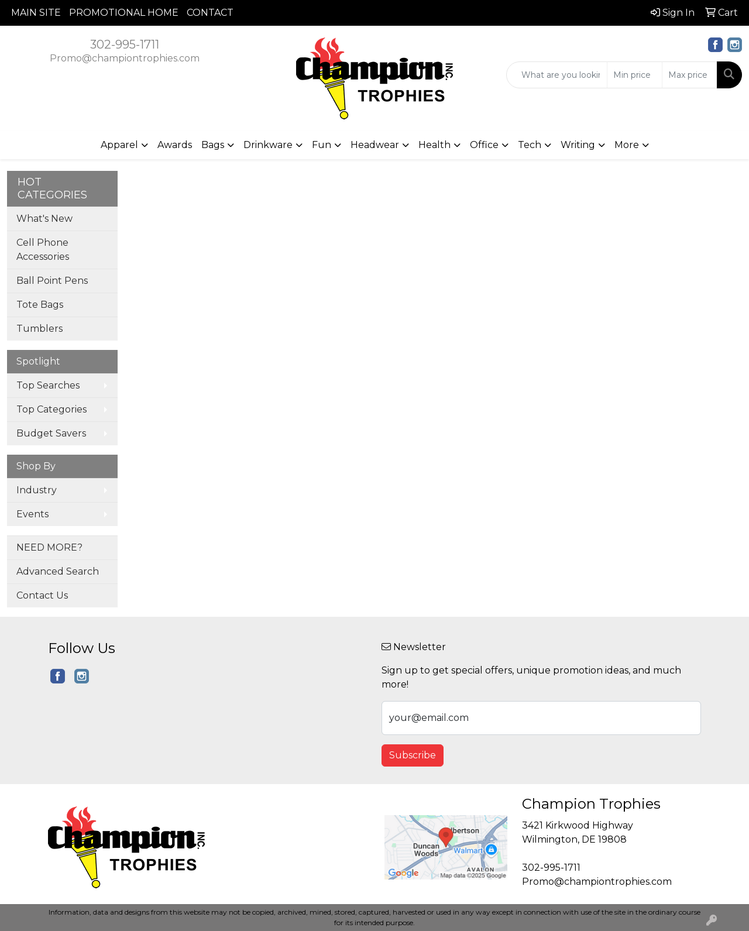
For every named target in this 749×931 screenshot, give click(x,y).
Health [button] (434, 144)
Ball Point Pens (52, 280)
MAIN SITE (36, 12)
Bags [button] (212, 144)
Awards (174, 144)
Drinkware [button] (268, 144)
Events (32, 514)
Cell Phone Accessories (42, 249)
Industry (36, 490)
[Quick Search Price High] (689, 74)
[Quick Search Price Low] (634, 74)
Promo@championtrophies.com (125, 58)
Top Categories (51, 409)
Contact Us (42, 595)
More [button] (626, 144)
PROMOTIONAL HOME (123, 12)
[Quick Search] (556, 74)
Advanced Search (57, 571)
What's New (44, 218)
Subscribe (412, 755)
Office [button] (484, 144)
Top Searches (48, 385)
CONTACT (210, 12)
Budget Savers (51, 433)
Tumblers (39, 328)
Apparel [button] (119, 144)
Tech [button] (529, 144)
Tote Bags (39, 304)
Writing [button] (578, 144)
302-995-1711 (124, 44)
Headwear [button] (375, 144)
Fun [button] (321, 144)
